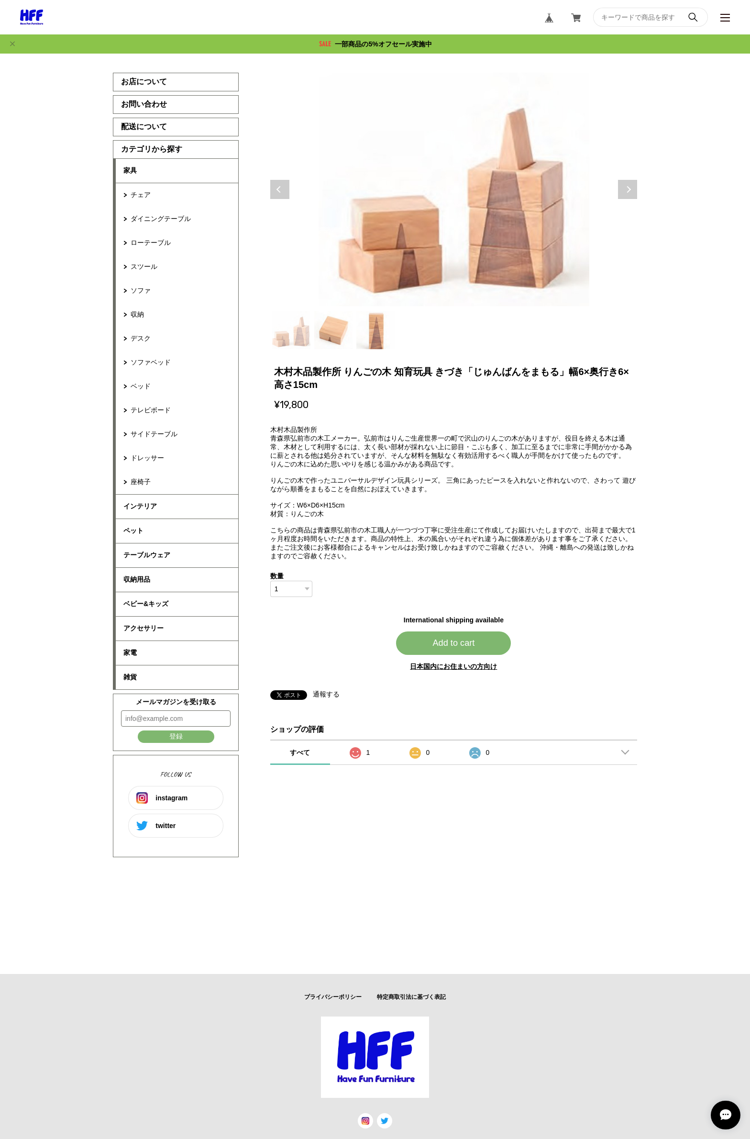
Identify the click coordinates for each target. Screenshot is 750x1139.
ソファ (141, 290)
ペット (133, 530)
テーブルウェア (146, 555)
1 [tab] (291, 330)
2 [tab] (333, 330)
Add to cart (453, 643)
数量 (277, 576)
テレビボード (151, 410)
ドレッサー (147, 458)
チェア (141, 195)
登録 (176, 736)
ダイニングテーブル (161, 218)
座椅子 (141, 482)
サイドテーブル (154, 434)
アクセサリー (143, 628)
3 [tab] (375, 330)
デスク (141, 338)
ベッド (141, 386)
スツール (144, 266)
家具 (130, 170)
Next (627, 189)
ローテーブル (151, 242)
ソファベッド (151, 362)
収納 (137, 314)
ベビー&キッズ (145, 604)
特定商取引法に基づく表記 (411, 997)
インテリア (140, 506)
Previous (279, 189)
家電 (130, 652)
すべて (300, 752)
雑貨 (130, 677)
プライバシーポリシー (333, 997)
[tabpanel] (454, 189)
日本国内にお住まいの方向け (453, 666)
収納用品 (136, 579)
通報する (326, 694)
